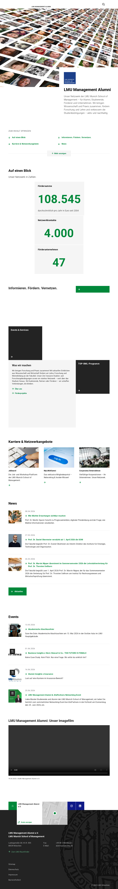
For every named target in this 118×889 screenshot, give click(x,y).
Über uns (18, 389)
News (64, 144)
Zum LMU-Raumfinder (20, 852)
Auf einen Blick (19, 137)
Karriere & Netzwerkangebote (25, 144)
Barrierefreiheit (14, 880)
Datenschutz (13, 869)
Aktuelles (19, 591)
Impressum (13, 875)
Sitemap (11, 864)
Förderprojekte (21, 393)
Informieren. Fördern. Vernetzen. (76, 137)
